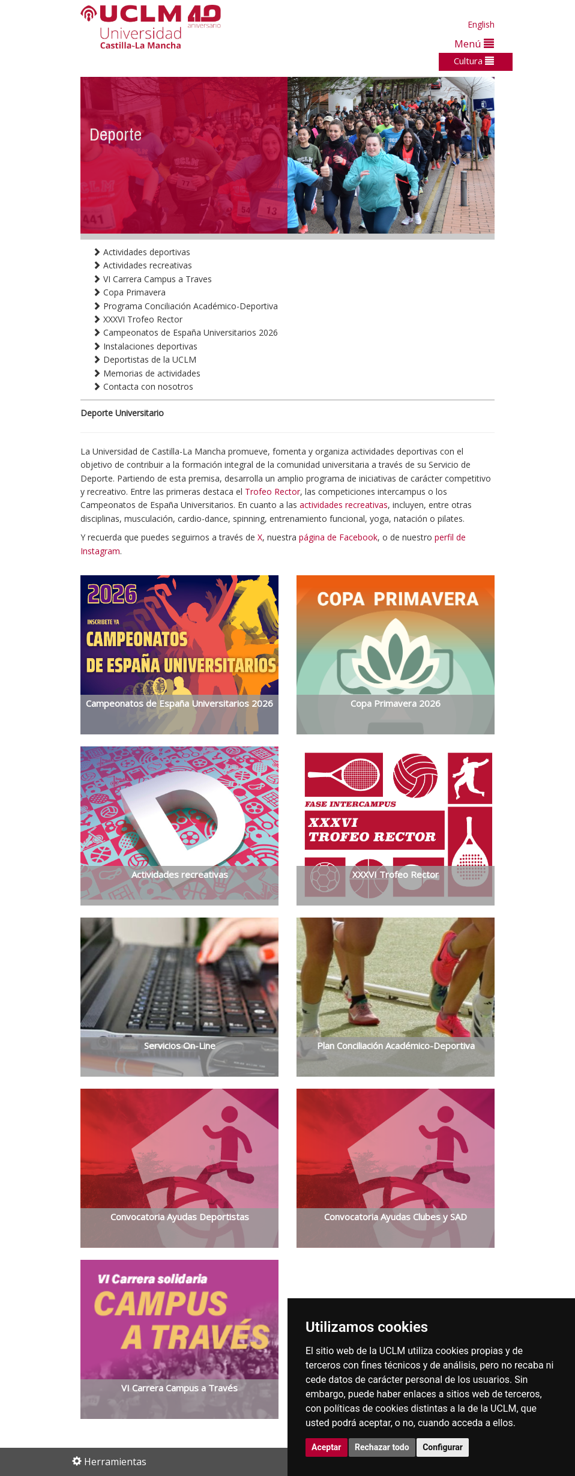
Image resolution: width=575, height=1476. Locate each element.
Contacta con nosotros (142, 386)
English (481, 24)
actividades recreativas (344, 504)
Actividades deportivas (141, 252)
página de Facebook (338, 537)
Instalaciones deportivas (144, 346)
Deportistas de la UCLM (144, 359)
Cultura (474, 61)
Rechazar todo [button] (382, 1447)
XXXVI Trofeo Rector (137, 319)
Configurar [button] (443, 1447)
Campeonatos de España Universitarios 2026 (185, 332)
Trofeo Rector (272, 491)
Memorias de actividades (146, 373)
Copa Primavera (129, 292)
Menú (474, 43)
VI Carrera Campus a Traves (152, 279)
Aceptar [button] (327, 1447)
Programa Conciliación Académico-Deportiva (185, 306)
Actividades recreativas (142, 265)
